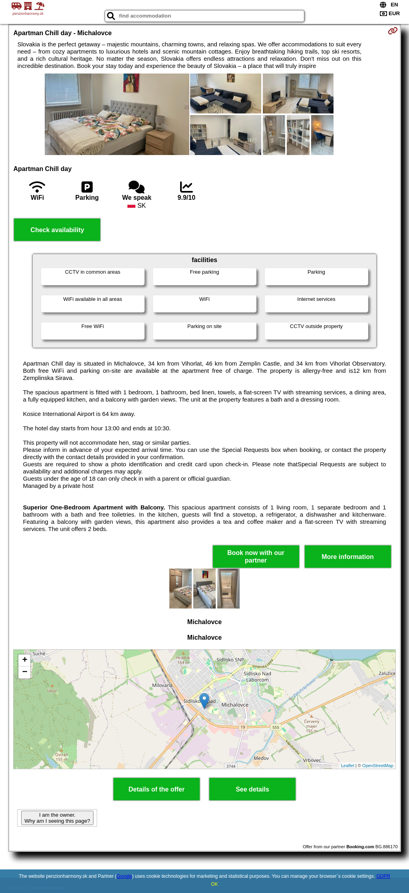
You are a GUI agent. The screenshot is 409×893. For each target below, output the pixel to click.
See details (252, 789)
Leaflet (347, 765)
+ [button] (24, 660)
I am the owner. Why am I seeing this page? (57, 818)
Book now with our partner (255, 556)
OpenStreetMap (377, 765)
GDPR (383, 876)
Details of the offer (157, 789)
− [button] (24, 672)
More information (348, 556)
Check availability (57, 230)
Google (124, 876)
